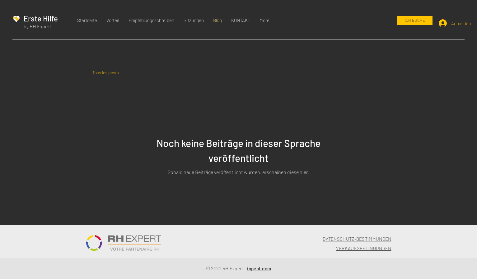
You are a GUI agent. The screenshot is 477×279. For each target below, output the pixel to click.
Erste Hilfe (41, 18)
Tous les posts (105, 72)
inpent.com (259, 268)
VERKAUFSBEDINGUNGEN (363, 248)
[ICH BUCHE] (415, 20)
